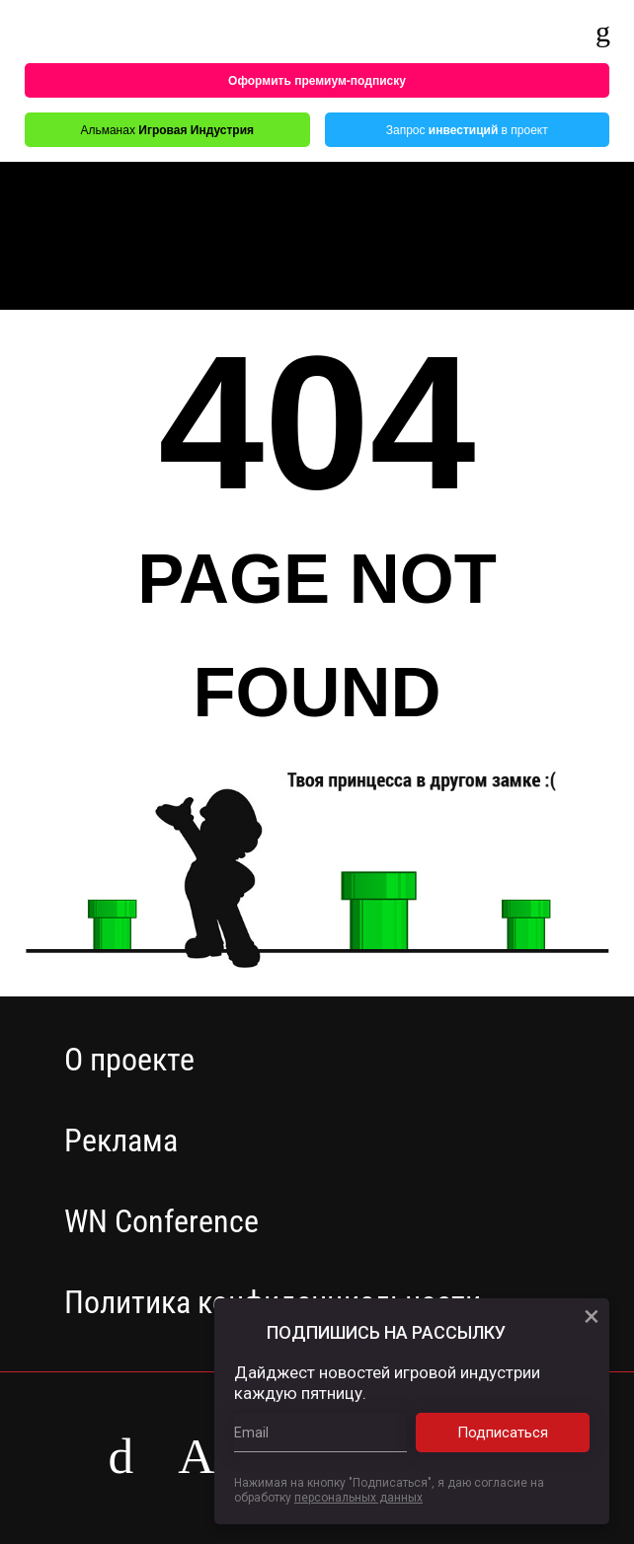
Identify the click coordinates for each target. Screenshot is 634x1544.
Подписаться (519, 1432)
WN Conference (161, 1221)
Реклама (121, 1140)
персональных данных (358, 1498)
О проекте (129, 1059)
